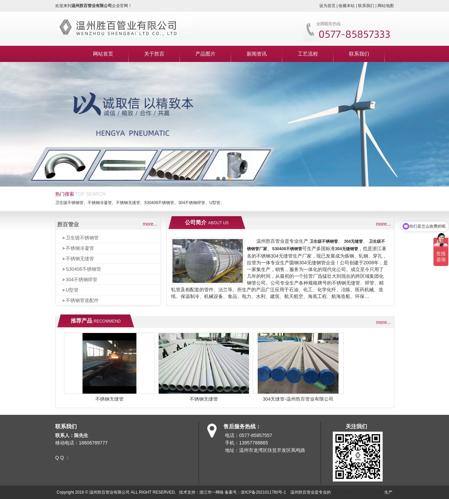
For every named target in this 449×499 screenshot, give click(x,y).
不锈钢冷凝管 (100, 202)
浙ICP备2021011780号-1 (263, 492)
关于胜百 (154, 54)
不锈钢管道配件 (82, 300)
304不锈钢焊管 (191, 202)
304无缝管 (353, 241)
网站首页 (103, 54)
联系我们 (359, 54)
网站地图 (386, 5)
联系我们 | (368, 5)
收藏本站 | (348, 5)
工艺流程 (308, 54)
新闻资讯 (257, 54)
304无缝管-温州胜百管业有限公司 (298, 399)
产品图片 (205, 54)
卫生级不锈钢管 (69, 202)
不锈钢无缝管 (128, 202)
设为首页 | (329, 5)
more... (149, 224)
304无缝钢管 (346, 248)
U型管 (214, 202)
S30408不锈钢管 (159, 202)
